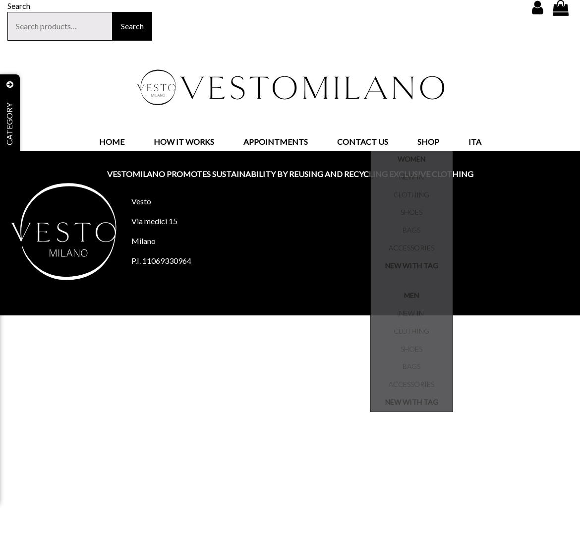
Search (132, 26)
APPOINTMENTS (275, 141)
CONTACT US (362, 141)
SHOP (428, 141)
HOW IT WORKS (184, 141)
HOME (111, 141)
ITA (474, 141)
